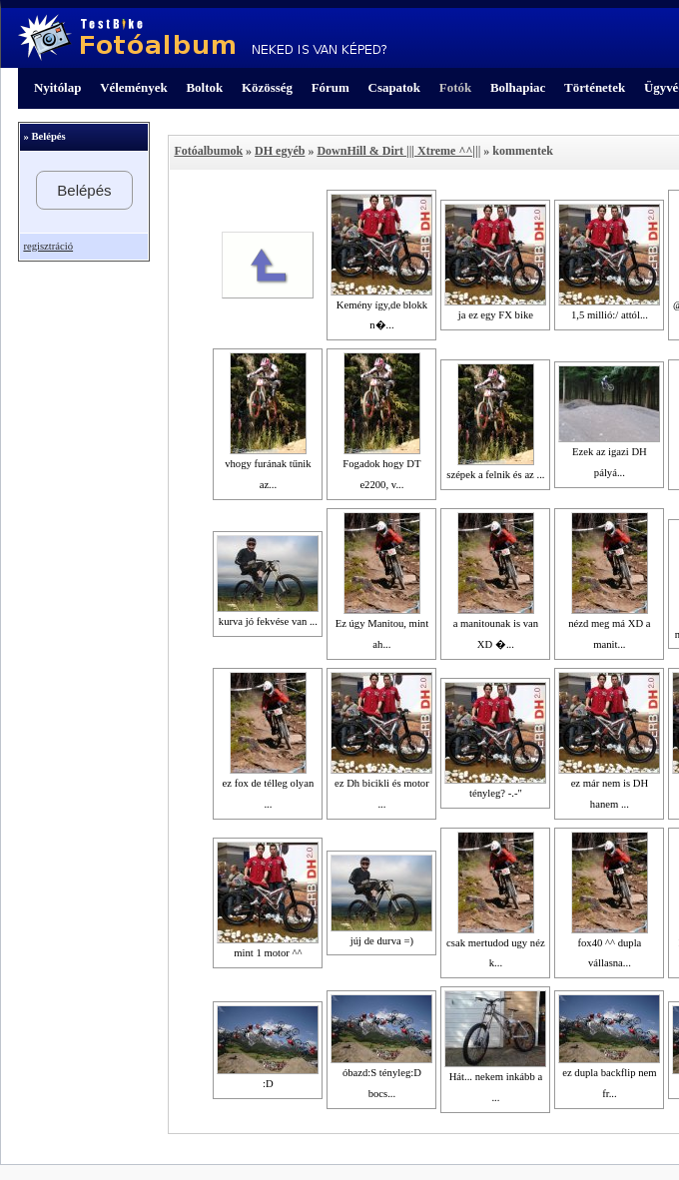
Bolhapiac (517, 87)
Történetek (594, 87)
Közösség (267, 87)
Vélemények (134, 87)
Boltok (204, 87)
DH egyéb (280, 151)
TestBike (202, 38)
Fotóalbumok (208, 151)
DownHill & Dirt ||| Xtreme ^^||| (398, 151)
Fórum (330, 87)
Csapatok (394, 87)
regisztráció (48, 246)
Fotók (455, 87)
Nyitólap (57, 87)
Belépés (84, 190)
